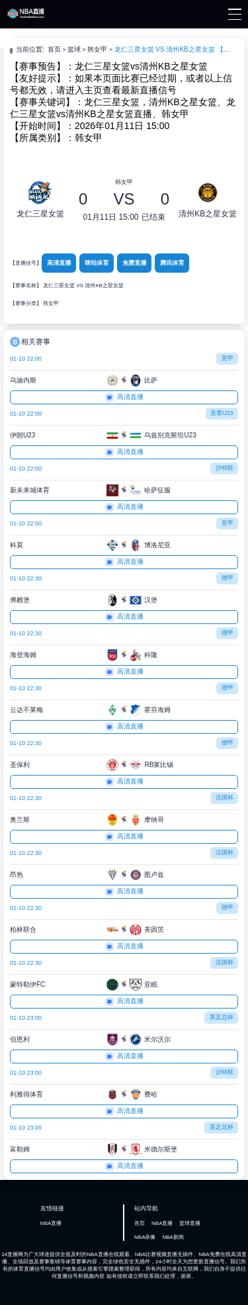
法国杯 (224, 797)
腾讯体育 (172, 262)
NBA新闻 (172, 1237)
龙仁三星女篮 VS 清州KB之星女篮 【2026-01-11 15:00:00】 (172, 49)
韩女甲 (97, 49)
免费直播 (134, 262)
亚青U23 (221, 413)
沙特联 (224, 468)
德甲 (227, 577)
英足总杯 (221, 1017)
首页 (54, 49)
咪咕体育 (97, 262)
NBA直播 (51, 1223)
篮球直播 (189, 1223)
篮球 (74, 49)
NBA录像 (144, 1237)
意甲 (227, 358)
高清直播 (59, 262)
